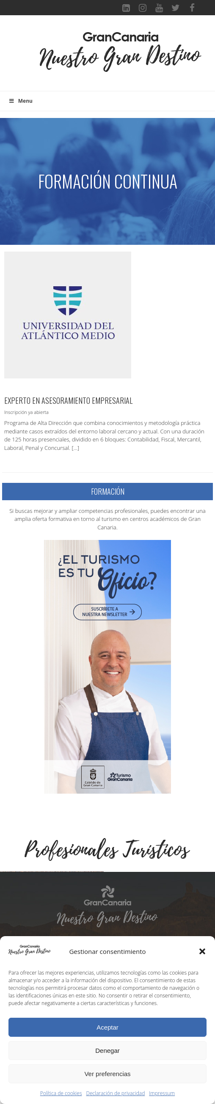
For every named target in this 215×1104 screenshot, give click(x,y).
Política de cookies (61, 1093)
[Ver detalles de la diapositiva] (53, 924)
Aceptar (107, 1027)
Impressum (162, 1093)
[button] (202, 951)
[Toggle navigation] (25, 57)
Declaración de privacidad (115, 1093)
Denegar (107, 1050)
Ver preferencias (107, 1073)
